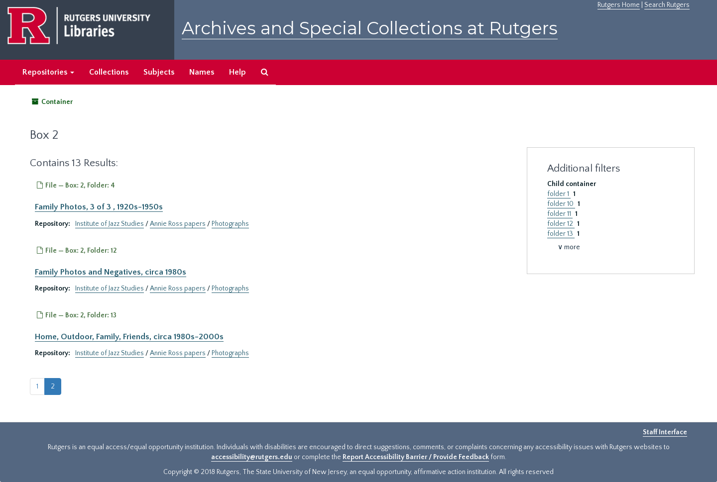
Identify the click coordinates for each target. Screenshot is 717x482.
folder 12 (561, 224)
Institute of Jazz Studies (109, 224)
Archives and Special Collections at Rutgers (370, 28)
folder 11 (560, 214)
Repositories (48, 72)
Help (237, 72)
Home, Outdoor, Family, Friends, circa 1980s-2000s (129, 336)
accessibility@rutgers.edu (251, 457)
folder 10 (561, 204)
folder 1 (559, 194)
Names (201, 72)
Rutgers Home (619, 5)
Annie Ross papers (178, 224)
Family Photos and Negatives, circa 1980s (110, 272)
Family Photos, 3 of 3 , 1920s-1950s (99, 206)
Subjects (158, 72)
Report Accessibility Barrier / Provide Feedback (416, 457)
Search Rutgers (667, 5)
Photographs (230, 224)
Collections (108, 72)
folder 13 (561, 234)
